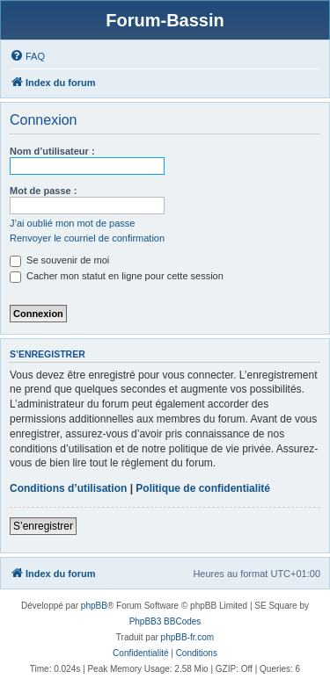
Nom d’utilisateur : (52, 151)
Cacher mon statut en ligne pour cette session (117, 276)
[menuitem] (27, 56)
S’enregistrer (43, 526)
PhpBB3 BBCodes (165, 621)
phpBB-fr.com (188, 637)
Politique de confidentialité (203, 488)
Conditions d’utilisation (68, 488)
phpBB (94, 605)
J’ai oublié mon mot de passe (72, 223)
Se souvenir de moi (59, 260)
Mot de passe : (43, 190)
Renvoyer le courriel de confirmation (87, 238)
